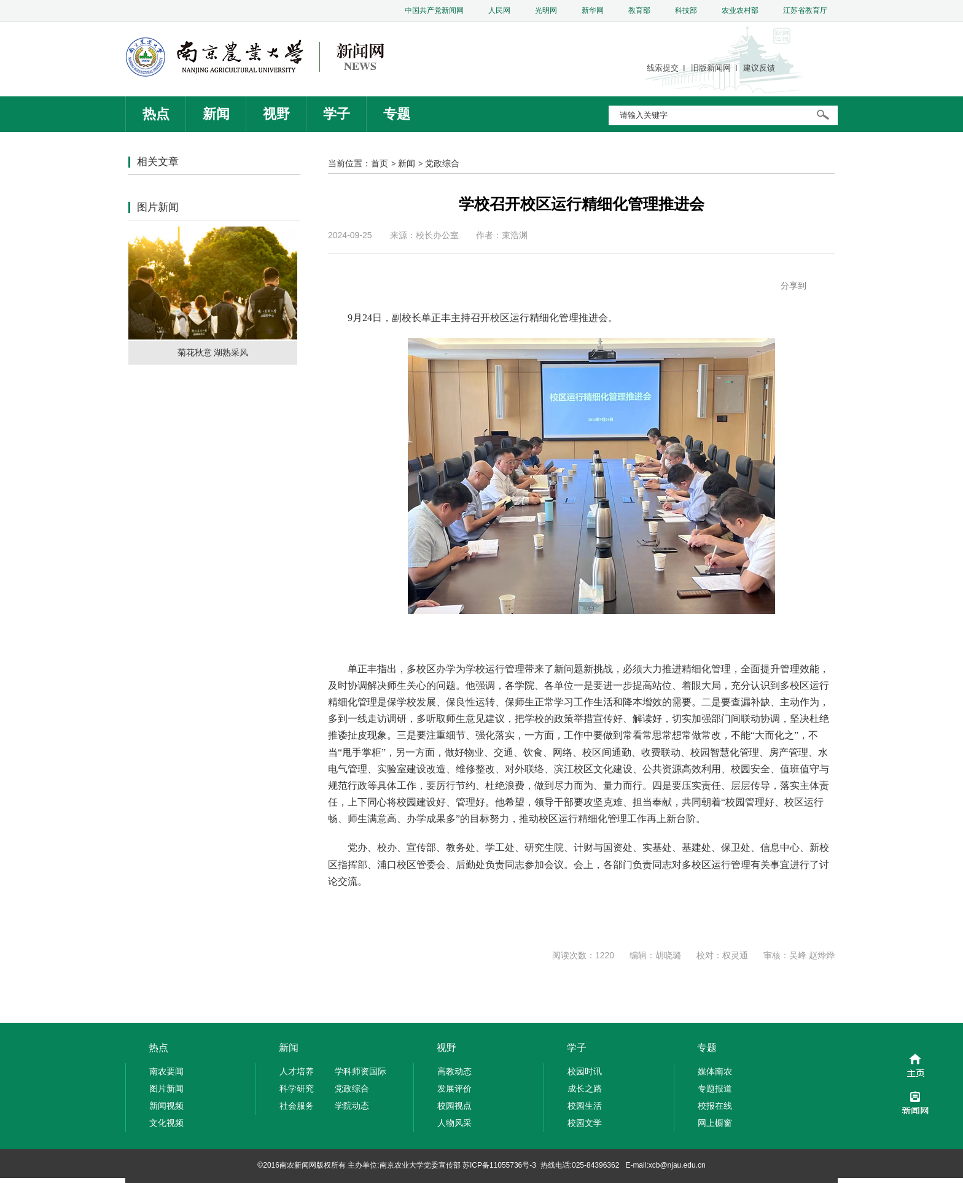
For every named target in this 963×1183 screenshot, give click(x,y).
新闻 (216, 114)
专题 (396, 114)
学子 (336, 114)
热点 (156, 114)
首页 (379, 163)
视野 (276, 114)
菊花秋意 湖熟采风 (213, 352)
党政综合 (442, 163)
